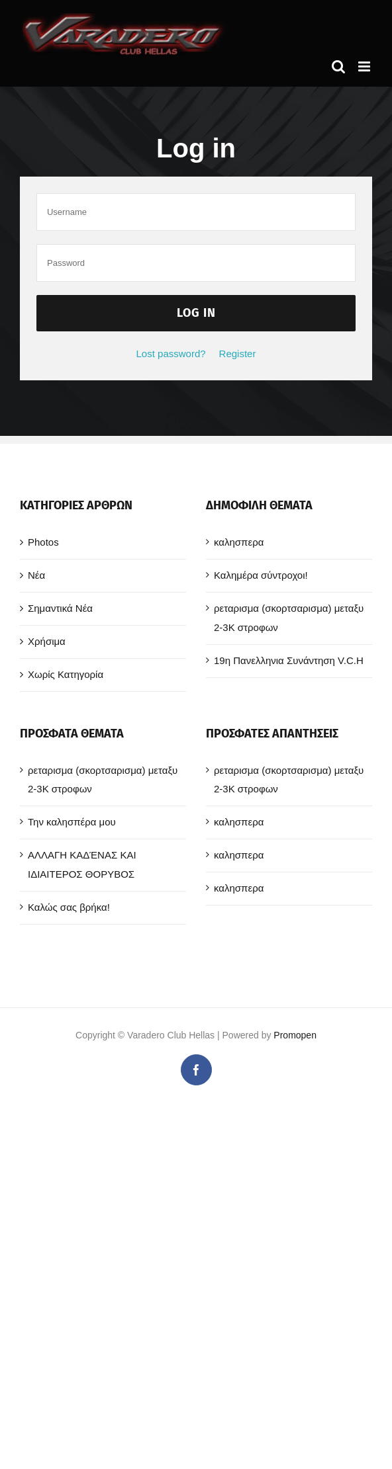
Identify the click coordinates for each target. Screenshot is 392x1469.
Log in (196, 313)
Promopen (295, 1035)
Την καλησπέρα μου (72, 821)
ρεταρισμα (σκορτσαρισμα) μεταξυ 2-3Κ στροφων (289, 618)
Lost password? (171, 353)
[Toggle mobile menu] (365, 66)
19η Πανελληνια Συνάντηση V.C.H (289, 660)
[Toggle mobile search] (338, 66)
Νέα (36, 575)
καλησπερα (239, 542)
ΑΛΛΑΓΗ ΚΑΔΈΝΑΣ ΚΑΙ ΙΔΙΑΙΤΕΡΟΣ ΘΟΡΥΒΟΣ (82, 864)
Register (237, 353)
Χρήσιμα (47, 641)
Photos (43, 542)
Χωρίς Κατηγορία (65, 674)
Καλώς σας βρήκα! (69, 907)
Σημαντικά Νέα (60, 608)
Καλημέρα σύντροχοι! (261, 575)
